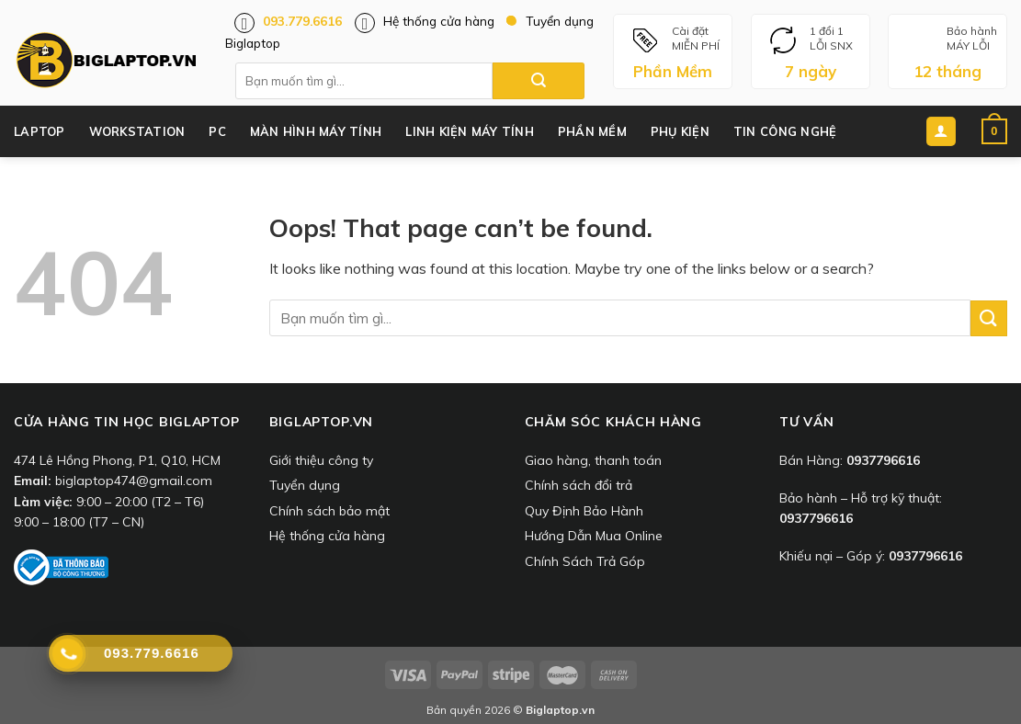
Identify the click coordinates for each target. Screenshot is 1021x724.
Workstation (137, 131)
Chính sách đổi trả (578, 485)
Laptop (39, 131)
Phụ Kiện (680, 131)
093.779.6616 (302, 20)
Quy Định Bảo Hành (584, 511)
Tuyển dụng (304, 485)
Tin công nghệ (784, 131)
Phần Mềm (592, 131)
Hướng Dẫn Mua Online (594, 535)
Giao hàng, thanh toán (593, 460)
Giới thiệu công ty (321, 460)
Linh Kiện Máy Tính (469, 131)
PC (217, 131)
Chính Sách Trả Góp (585, 561)
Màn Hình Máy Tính (315, 131)
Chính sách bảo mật (329, 511)
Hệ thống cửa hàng (438, 20)
